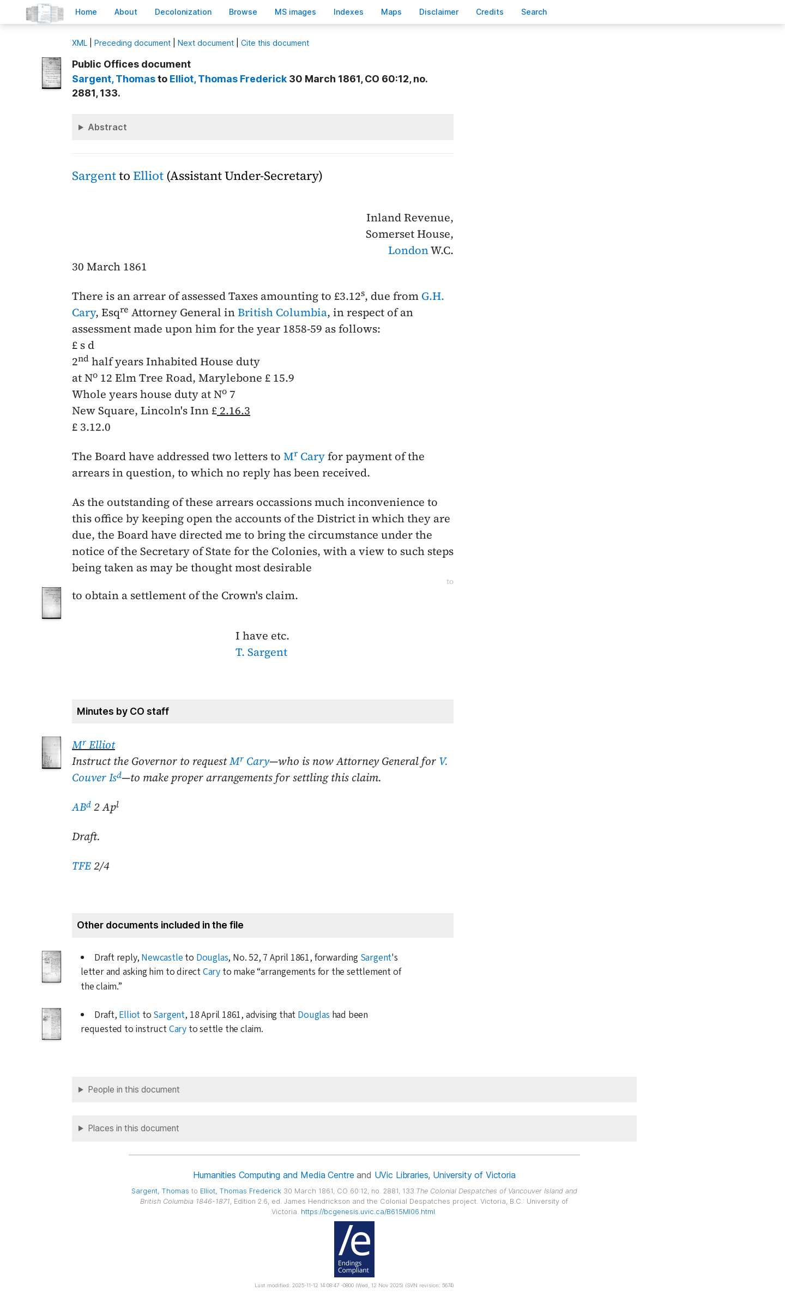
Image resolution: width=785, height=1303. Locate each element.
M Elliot (93, 744)
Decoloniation (183, 11)
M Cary (304, 456)
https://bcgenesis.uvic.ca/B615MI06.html (368, 1212)
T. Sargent (261, 652)
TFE (81, 865)
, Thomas (113, 79)
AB (81, 807)
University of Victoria (474, 1174)
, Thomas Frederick (228, 79)
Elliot (148, 175)
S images (295, 11)
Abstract (107, 127)
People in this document (134, 1089)
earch (534, 11)
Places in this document (133, 1128)
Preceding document (132, 42)
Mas (391, 11)
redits (490, 11)
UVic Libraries (401, 1174)
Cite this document (275, 42)
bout (125, 11)
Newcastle (162, 957)
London (408, 250)
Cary (211, 972)
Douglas (212, 957)
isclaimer (438, 11)
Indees (349, 11)
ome (86, 11)
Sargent (94, 175)
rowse (243, 11)
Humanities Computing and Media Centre (273, 1174)
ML (79, 42)
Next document (206, 42)
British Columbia (282, 312)
